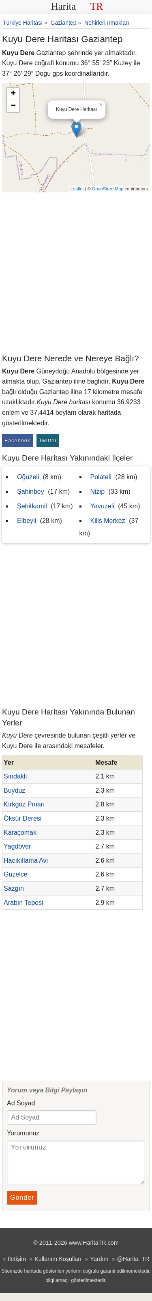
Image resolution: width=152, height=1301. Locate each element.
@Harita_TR (133, 1267)
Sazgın (14, 888)
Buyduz (14, 790)
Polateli (100, 476)
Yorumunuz (23, 1133)
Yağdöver (17, 846)
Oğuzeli (28, 476)
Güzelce (16, 874)
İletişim (17, 1267)
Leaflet (77, 188)
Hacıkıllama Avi (26, 860)
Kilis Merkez (107, 520)
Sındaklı (15, 776)
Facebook (17, 440)
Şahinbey (30, 491)
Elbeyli (26, 520)
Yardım (99, 1267)
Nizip (97, 491)
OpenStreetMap (108, 188)
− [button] (13, 106)
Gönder (22, 1205)
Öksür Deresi (22, 818)
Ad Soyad (21, 1103)
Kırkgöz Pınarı (24, 804)
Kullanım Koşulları (57, 1267)
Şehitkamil (32, 506)
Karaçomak (20, 832)
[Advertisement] (76, 272)
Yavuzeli (102, 506)
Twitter (48, 440)
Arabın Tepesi (23, 902)
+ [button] (13, 94)
